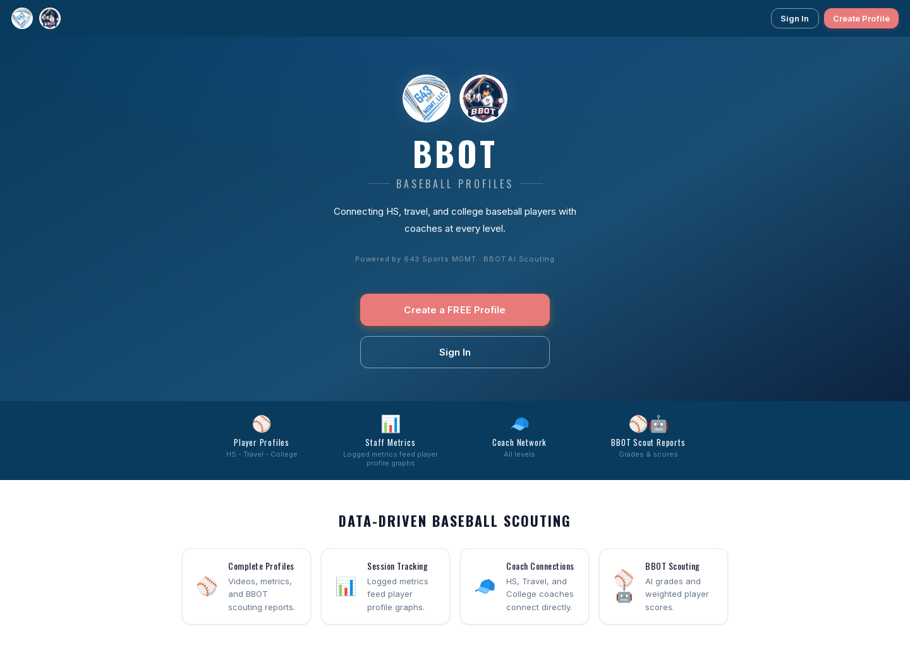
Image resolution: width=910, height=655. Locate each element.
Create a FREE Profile (455, 310)
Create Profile (861, 18)
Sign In (795, 18)
